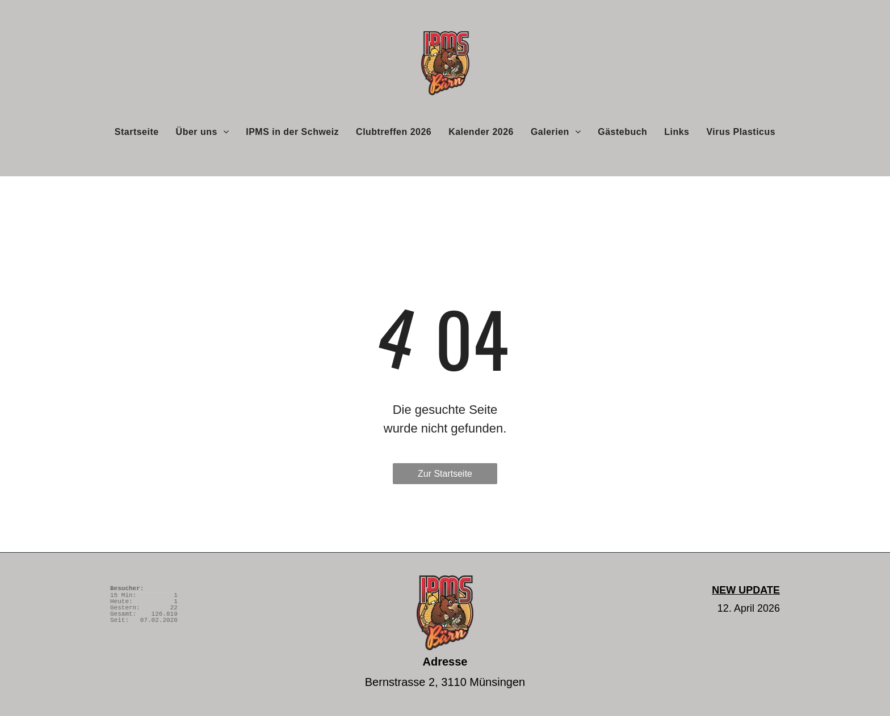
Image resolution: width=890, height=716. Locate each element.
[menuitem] (136, 131)
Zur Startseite (445, 473)
